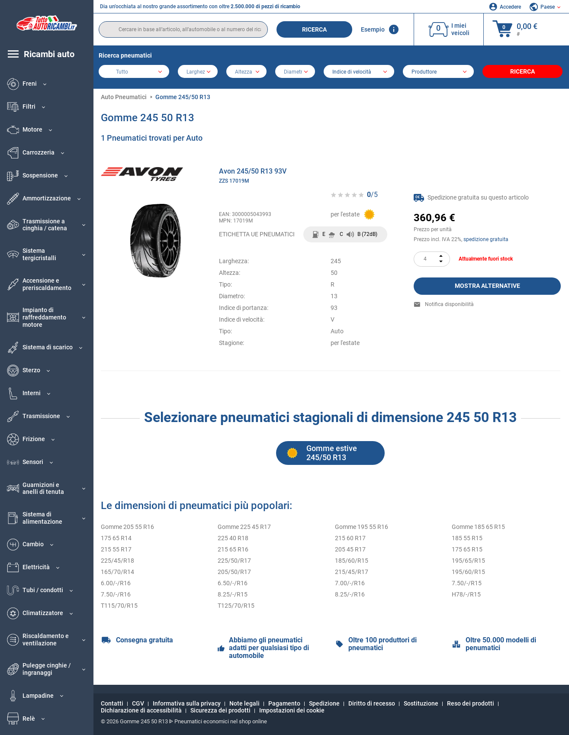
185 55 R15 (467, 538)
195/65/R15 (468, 560)
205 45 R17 (350, 549)
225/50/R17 (234, 560)
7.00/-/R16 (350, 583)
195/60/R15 (468, 571)
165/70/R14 (117, 571)
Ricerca (314, 29)
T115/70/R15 (119, 605)
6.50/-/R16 (233, 583)
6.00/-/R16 (116, 583)
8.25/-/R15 (233, 594)
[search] (183, 29)
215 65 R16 (233, 549)
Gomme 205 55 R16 (127, 526)
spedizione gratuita (485, 239)
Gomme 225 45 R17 (244, 526)
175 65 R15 (467, 549)
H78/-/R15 (466, 594)
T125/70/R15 (236, 605)
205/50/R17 (234, 571)
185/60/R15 (351, 560)
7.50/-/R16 (116, 594)
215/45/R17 (351, 571)
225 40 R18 (233, 538)
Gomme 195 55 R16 (361, 526)
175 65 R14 (116, 538)
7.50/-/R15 (467, 583)
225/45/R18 (117, 560)
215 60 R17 (350, 538)
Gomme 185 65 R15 (478, 526)
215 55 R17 (116, 549)
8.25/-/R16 (350, 594)
